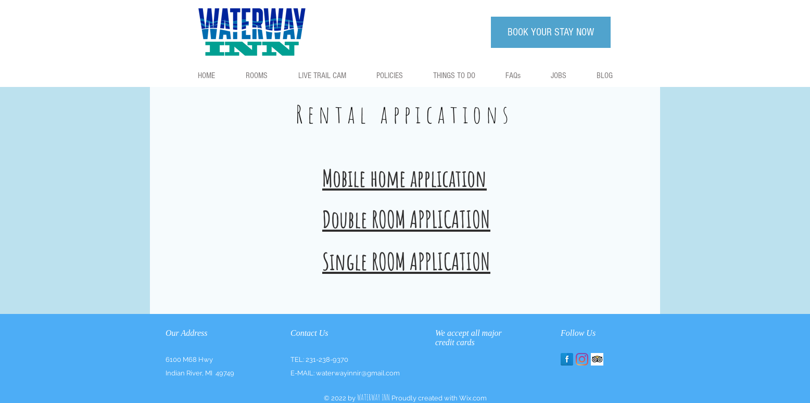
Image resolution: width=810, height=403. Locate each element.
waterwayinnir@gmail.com (358, 373)
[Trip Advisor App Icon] (597, 359)
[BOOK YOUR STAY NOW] (551, 32)
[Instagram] (582, 359)
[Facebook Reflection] (567, 359)
